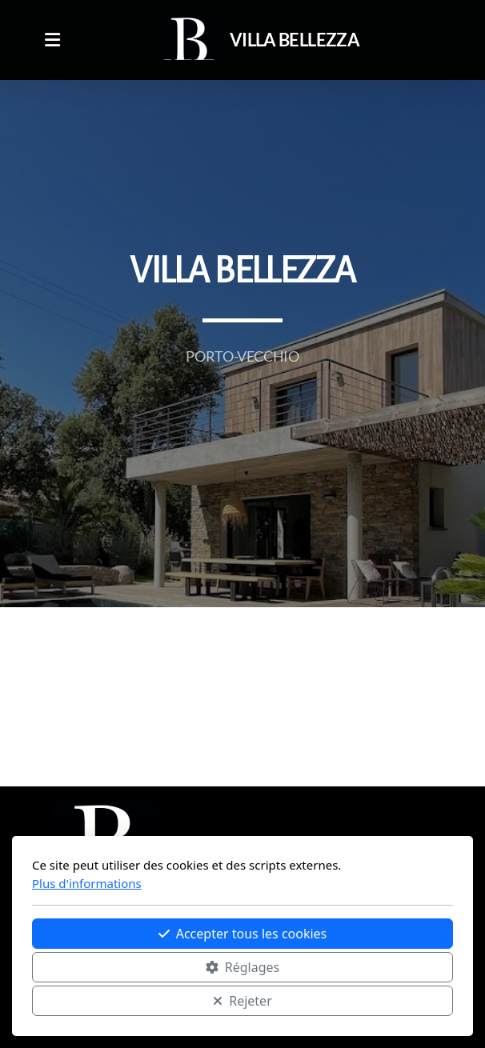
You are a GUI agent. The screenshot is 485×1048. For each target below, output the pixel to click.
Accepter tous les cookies (242, 933)
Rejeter (242, 1001)
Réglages (242, 967)
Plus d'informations (87, 883)
